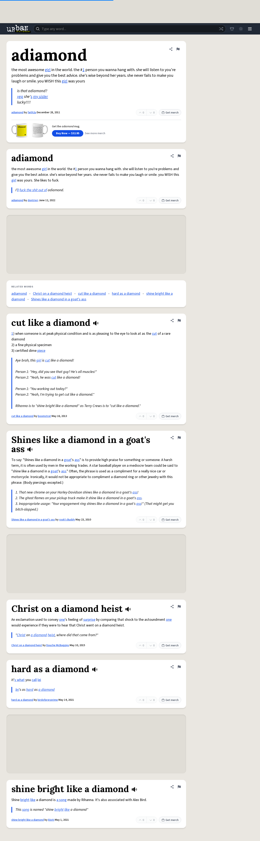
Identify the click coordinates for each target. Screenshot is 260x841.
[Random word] (221, 28)
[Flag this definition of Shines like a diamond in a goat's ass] (179, 437)
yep (20, 96)
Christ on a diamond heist (52, 293)
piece (41, 350)
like (32, 799)
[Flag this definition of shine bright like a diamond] (179, 787)
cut (154, 333)
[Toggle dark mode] (241, 28)
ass (77, 459)
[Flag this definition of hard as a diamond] (179, 667)
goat (67, 459)
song (25, 809)
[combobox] (129, 29)
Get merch (170, 113)
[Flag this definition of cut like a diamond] (179, 320)
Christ (21, 635)
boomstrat (44, 416)
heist (51, 635)
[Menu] (250, 28)
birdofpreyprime (48, 700)
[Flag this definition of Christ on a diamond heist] (179, 606)
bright (24, 799)
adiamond (17, 112)
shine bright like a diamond (27, 820)
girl (48, 70)
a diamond (39, 635)
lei (39, 679)
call (34, 679)
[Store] (232, 28)
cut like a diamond (92, 293)
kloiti (51, 820)
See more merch (95, 133)
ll (18, 190)
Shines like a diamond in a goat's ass (58, 299)
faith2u (32, 112)
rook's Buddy (67, 520)
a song (61, 799)
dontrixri (33, 200)
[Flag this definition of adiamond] (178, 49)
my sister (40, 96)
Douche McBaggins (57, 645)
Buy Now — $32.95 (67, 133)
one (62, 619)
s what (19, 679)
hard (29, 689)
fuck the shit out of (33, 190)
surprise (89, 619)
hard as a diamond (126, 293)
